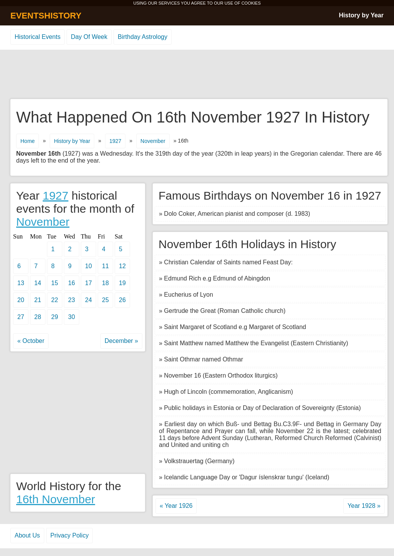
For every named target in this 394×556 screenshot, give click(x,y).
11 (105, 266)
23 (71, 300)
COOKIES (250, 3)
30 (71, 317)
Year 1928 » (364, 505)
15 (54, 283)
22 (54, 300)
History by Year (361, 15)
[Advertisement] (197, 74)
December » (121, 341)
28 (37, 317)
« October (30, 341)
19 (122, 283)
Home (27, 141)
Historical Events (37, 37)
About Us (27, 535)
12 (122, 266)
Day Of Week (89, 37)
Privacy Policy (69, 535)
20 (20, 300)
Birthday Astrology (142, 37)
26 (122, 300)
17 (88, 283)
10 (88, 266)
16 (71, 283)
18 (105, 283)
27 (20, 317)
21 (37, 300)
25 (105, 300)
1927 (115, 141)
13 (20, 283)
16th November (55, 499)
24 (88, 300)
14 (37, 283)
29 (54, 317)
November (152, 141)
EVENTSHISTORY (46, 15)
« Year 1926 (176, 505)
